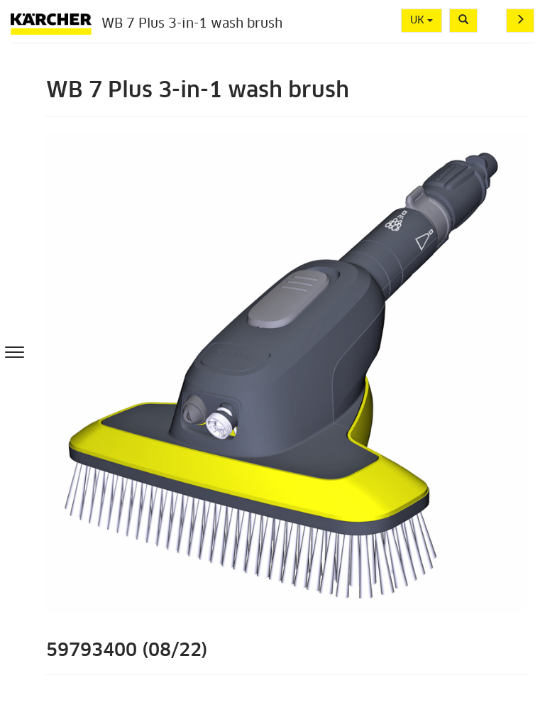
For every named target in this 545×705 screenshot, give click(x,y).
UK (421, 21)
